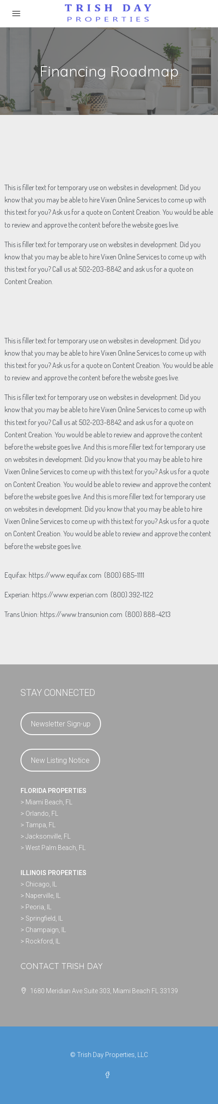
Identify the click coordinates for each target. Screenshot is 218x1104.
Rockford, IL (42, 941)
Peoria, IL (38, 907)
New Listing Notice (60, 760)
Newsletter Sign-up (61, 724)
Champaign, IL (45, 929)
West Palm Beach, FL (55, 847)
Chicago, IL (41, 884)
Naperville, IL (43, 895)
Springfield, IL (44, 918)
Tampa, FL (40, 825)
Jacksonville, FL (48, 836)
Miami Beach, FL (48, 802)
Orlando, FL (41, 813)
